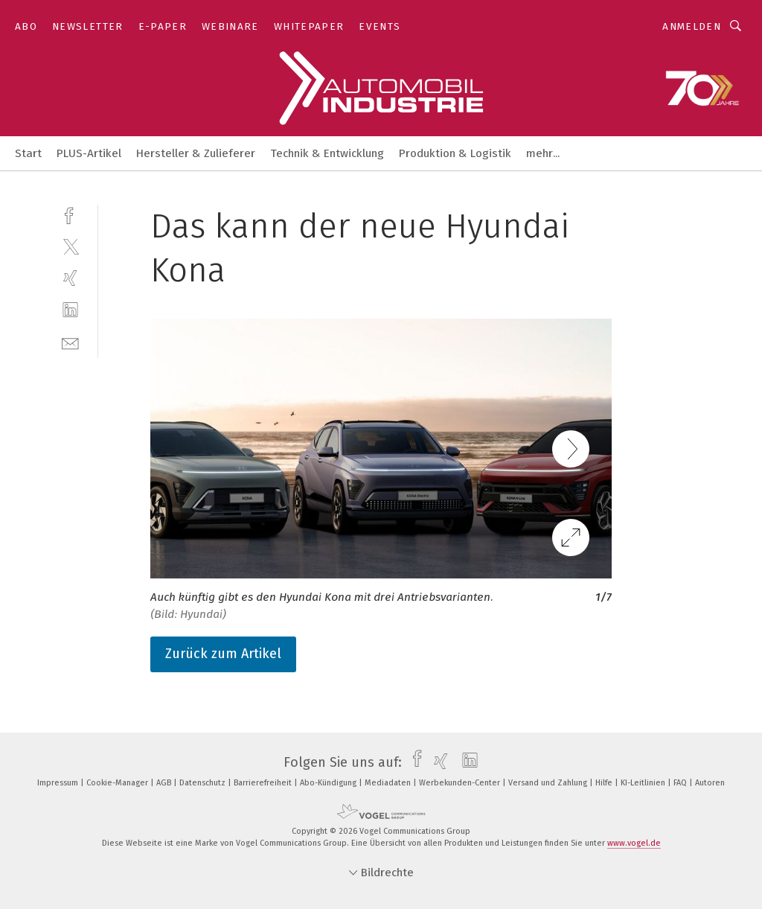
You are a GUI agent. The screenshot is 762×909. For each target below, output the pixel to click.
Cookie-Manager (118, 783)
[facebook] (70, 214)
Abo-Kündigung (329, 783)
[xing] (70, 278)
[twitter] (70, 246)
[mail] (70, 342)
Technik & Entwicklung (327, 153)
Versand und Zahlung (548, 783)
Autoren (710, 783)
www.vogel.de (634, 843)
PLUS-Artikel (89, 153)
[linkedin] (70, 310)
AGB (164, 783)
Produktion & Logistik (455, 153)
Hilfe (605, 783)
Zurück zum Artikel (223, 653)
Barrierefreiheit (264, 783)
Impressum (58, 783)
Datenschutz (203, 783)
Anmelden (691, 26)
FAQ (681, 783)
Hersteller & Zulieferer (195, 153)
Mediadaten (389, 783)
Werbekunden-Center (460, 783)
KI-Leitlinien (644, 783)
